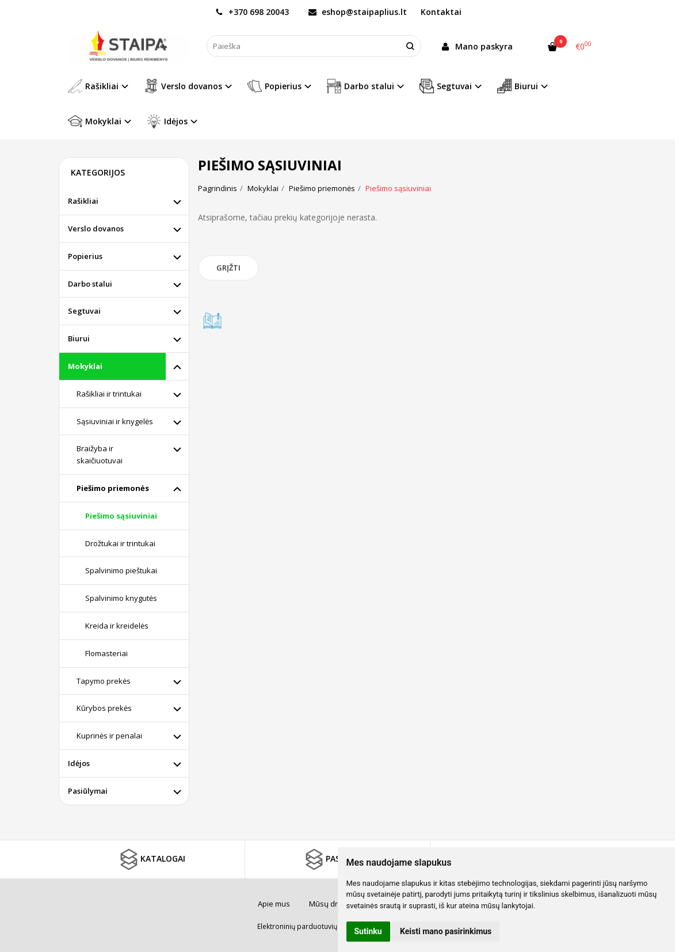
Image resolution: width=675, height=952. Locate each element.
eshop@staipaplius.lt (357, 11)
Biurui (79, 338)
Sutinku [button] (368, 931)
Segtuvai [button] (446, 86)
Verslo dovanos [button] (183, 86)
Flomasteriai (106, 653)
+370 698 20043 (252, 11)
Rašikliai (83, 201)
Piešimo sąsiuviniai (121, 516)
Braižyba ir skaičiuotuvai (100, 454)
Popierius (85, 256)
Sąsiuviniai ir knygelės (115, 421)
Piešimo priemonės (113, 488)
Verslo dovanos (96, 228)
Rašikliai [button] (93, 86)
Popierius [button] (274, 86)
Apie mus (274, 903)
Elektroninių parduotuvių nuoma (309, 926)
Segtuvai (84, 311)
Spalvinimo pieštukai (121, 570)
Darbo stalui (90, 284)
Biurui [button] (517, 86)
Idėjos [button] (167, 121)
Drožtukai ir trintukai (120, 543)
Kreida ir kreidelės (116, 625)
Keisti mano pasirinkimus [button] (445, 931)
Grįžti (228, 267)
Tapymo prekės (104, 681)
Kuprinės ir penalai (109, 735)
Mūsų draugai (333, 903)
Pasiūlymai (88, 791)
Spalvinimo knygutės (121, 598)
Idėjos (79, 763)
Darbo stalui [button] (360, 86)
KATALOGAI (151, 859)
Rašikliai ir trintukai (109, 394)
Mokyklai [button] (94, 121)
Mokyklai (85, 366)
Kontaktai (441, 11)
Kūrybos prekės (104, 708)
